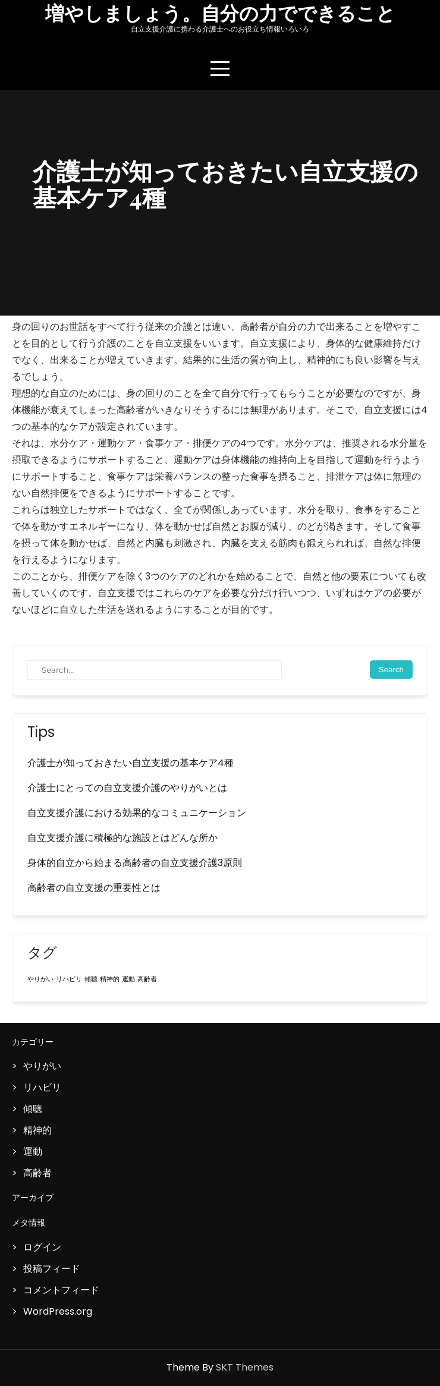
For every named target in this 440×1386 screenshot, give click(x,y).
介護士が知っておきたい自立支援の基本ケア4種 (130, 763)
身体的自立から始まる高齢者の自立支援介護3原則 (134, 863)
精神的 (37, 1130)
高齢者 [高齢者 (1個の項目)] (147, 979)
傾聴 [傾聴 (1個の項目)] (91, 979)
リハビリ (42, 1087)
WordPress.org (57, 1311)
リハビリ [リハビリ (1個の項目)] (69, 979)
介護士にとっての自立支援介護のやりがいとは (127, 788)
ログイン (42, 1247)
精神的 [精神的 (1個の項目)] (110, 979)
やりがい (42, 1066)
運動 (32, 1151)
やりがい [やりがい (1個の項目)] (40, 979)
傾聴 (32, 1109)
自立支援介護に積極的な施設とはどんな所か (122, 838)
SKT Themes (245, 1367)
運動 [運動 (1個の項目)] (128, 979)
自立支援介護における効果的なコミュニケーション (136, 813)
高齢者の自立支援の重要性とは (94, 887)
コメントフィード (61, 1290)
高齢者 (37, 1173)
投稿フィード (51, 1268)
